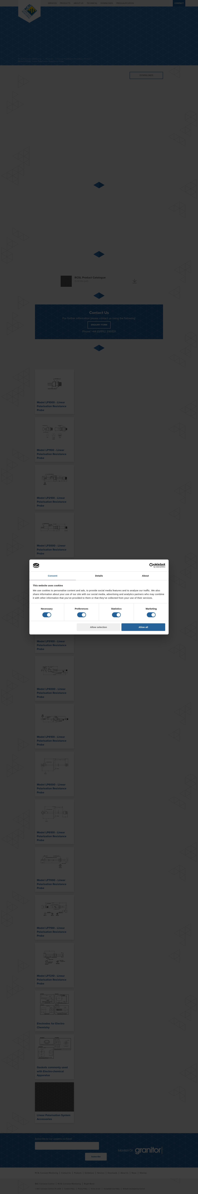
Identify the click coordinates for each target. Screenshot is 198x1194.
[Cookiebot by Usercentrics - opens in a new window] (151, 565)
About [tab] (145, 575)
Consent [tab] (52, 575)
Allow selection (98, 627)
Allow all (143, 627)
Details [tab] (99, 575)
